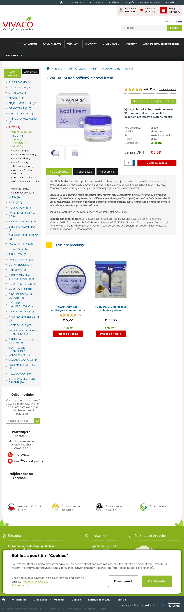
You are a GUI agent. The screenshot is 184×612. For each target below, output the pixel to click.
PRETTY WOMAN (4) (21, 113)
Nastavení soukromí (96, 608)
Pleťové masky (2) (20, 158)
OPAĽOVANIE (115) (20, 108)
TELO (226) (15, 202)
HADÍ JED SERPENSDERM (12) (24, 318)
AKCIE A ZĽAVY (52, 43)
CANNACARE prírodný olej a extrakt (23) (24, 340)
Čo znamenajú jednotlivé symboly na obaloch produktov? (31, 547)
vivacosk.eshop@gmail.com (29, 461)
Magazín (129, 2)
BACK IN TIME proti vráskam (161, 43)
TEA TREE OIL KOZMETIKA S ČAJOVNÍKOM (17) (19, 351)
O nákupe (114, 2)
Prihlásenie (131, 10)
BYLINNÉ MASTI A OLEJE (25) (23, 237)
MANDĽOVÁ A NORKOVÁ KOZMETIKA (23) (23, 332)
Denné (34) (17, 136)
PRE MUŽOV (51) (18, 254)
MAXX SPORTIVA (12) (21, 259)
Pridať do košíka (68, 333)
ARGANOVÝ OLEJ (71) (21, 311)
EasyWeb (33, 608)
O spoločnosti (77, 2)
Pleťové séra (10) (20, 150)
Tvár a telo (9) (19, 142)
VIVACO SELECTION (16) (23, 289)
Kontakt (170, 2)
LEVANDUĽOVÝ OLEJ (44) (23, 359)
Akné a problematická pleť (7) (25, 183)
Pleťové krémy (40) (21, 131)
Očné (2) (16, 139)
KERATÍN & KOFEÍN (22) (23, 283)
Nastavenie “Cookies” (35, 581)
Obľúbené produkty (150, 10)
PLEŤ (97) (14, 127)
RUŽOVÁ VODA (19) (20, 373)
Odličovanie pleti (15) (22, 166)
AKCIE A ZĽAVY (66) (20, 87)
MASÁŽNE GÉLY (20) (21, 244)
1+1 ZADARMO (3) (20, 82)
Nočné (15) (17, 145)
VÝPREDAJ (73, 43)
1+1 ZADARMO (28, 43)
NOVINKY (91, 43)
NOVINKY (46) (17, 98)
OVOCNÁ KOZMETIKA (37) (22, 366)
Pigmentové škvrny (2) (22, 192)
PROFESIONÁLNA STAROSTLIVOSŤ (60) (21, 276)
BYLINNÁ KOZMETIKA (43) (22, 228)
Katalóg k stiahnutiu (150, 2)
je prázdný (174, 10)
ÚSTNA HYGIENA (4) (21, 264)
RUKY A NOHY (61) (20, 207)
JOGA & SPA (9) (18, 249)
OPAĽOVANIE (111, 43)
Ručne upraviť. (21, 585)
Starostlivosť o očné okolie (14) (21, 172)
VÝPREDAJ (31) (17, 92)
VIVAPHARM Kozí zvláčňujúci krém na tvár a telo (68, 310)
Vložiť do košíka (157, 163)
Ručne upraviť (123, 581)
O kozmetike (96, 2)
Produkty (13, 55)
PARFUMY (131, 43)
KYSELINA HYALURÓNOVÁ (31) (21, 304)
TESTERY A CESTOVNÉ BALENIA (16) (22, 380)
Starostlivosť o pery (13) (23, 177)
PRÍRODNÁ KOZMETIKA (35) (23, 120)
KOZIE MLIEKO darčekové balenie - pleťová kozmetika (111, 310)
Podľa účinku (30, 72)
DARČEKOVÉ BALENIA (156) (22, 214)
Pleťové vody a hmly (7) (23, 154)
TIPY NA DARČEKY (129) (23, 221)
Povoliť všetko (157, 581)
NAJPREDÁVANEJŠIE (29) (23, 103)
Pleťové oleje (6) (19, 162)
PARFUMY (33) (17, 270)
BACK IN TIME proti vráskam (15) (20, 295)
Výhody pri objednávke (105, 546)
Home (61, 2)
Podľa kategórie (12, 73)
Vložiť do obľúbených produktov (155, 101)
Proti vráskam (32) (20, 188)
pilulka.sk (149, 605)
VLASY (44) (15, 197)
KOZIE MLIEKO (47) (20, 325)
